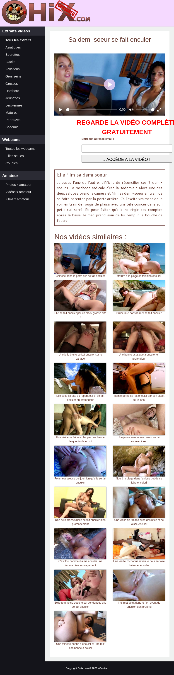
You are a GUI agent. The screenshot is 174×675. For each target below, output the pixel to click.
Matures (11, 112)
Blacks (10, 62)
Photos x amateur (18, 184)
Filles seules (14, 156)
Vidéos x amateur (18, 192)
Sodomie (12, 127)
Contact (104, 668)
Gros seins (13, 76)
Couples (11, 163)
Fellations (12, 69)
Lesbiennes (13, 105)
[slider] (91, 109)
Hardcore (12, 91)
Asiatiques (13, 47)
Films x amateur (17, 199)
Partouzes (12, 120)
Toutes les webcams (20, 148)
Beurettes (12, 54)
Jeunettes (12, 98)
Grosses (11, 83)
